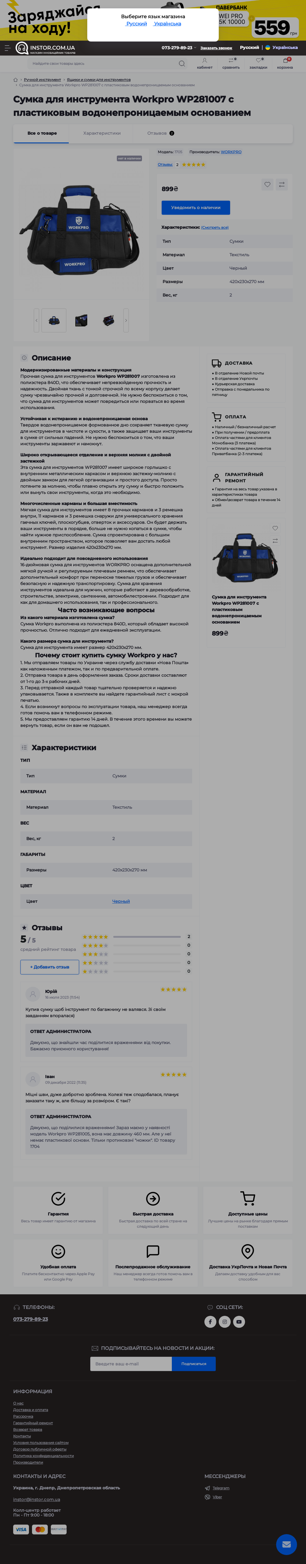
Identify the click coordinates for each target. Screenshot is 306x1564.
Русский (136, 24)
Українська (167, 24)
